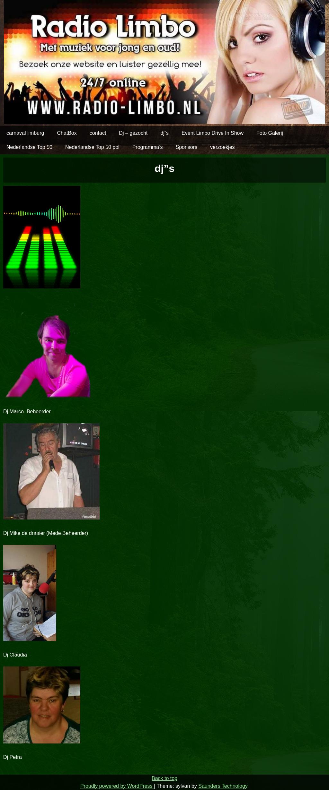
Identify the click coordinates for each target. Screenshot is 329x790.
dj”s (164, 133)
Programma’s (147, 147)
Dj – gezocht (133, 133)
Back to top (164, 778)
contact (98, 133)
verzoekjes (222, 147)
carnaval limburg (25, 133)
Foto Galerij (269, 133)
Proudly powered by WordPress (117, 786)
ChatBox (66, 133)
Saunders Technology (222, 786)
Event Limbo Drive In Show (213, 133)
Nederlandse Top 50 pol (92, 147)
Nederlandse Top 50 (29, 147)
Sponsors (186, 147)
